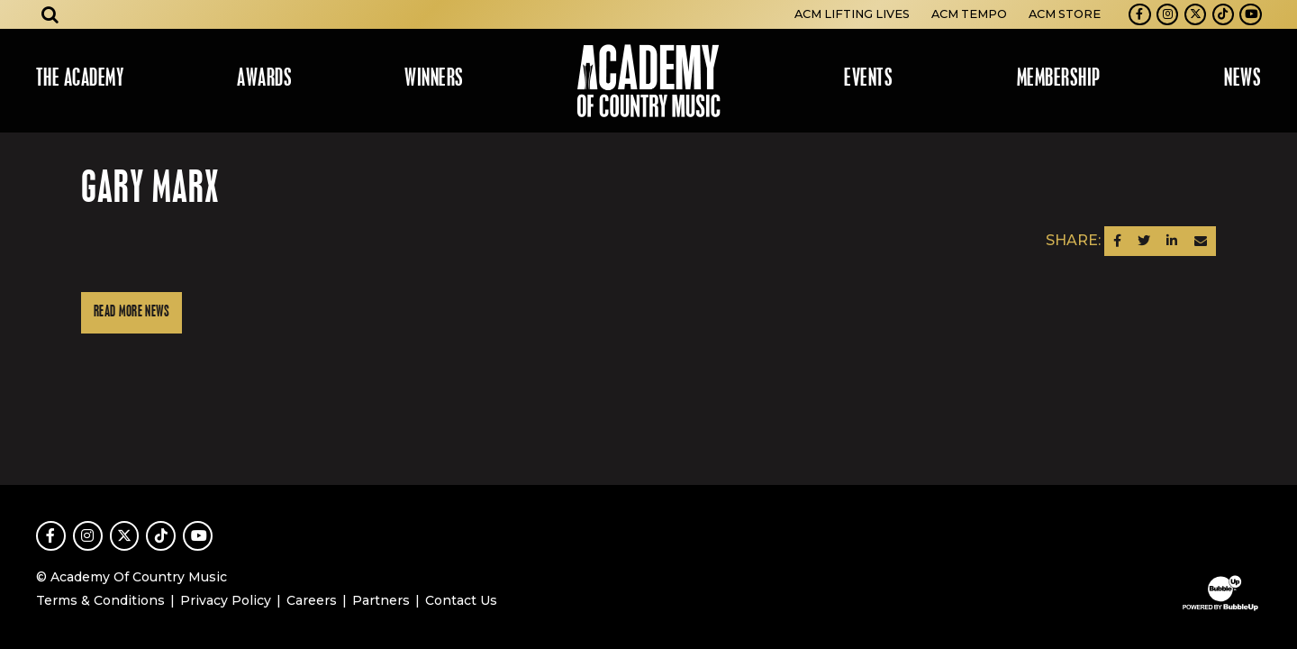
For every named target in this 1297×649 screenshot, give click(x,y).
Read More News (131, 312)
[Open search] (50, 14)
